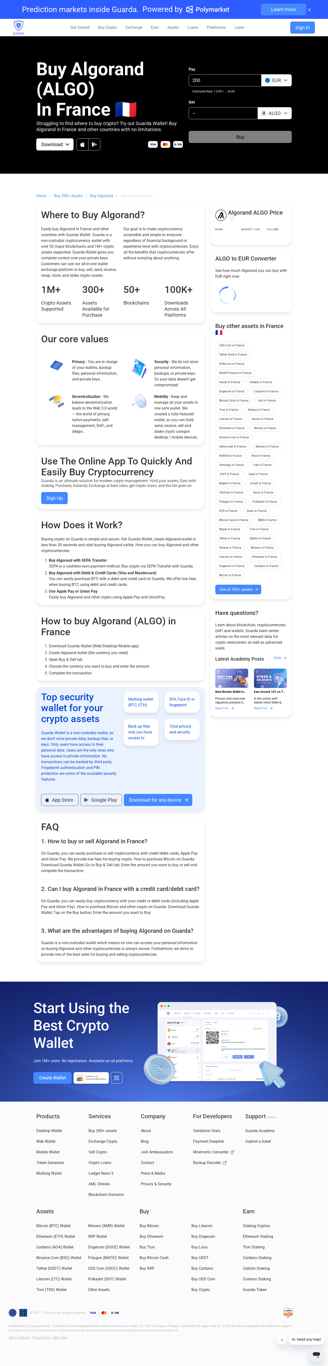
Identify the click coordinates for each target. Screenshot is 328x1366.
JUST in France (229, 474)
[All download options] (116, 1078)
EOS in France (228, 511)
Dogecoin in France (231, 391)
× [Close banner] (309, 9)
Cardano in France (266, 391)
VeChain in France (231, 492)
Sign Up (54, 498)
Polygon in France (231, 501)
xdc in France (267, 400)
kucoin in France (262, 419)
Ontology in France (231, 465)
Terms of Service (19, 1337)
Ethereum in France (232, 428)
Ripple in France (229, 529)
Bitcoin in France (265, 428)
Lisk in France (262, 465)
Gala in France (258, 474)
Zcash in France (260, 483)
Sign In (302, 27)
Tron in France (228, 409)
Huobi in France (229, 382)
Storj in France (260, 455)
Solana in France (259, 409)
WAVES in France (230, 455)
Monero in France (267, 446)
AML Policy (60, 1337)
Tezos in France (263, 492)
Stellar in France (260, 538)
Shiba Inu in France (231, 364)
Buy (240, 137)
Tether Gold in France (233, 354)
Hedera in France (261, 382)
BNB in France (267, 520)
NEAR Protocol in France (235, 373)
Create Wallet (52, 1077)
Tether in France (229, 538)
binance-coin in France (234, 437)
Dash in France (257, 511)
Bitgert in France (229, 483)
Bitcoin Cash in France (233, 400)
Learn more (283, 9)
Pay (192, 69)
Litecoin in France (230, 419)
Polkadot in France (265, 501)
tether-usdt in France (232, 446)
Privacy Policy (42, 1337)
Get (192, 102)
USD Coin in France (231, 345)
